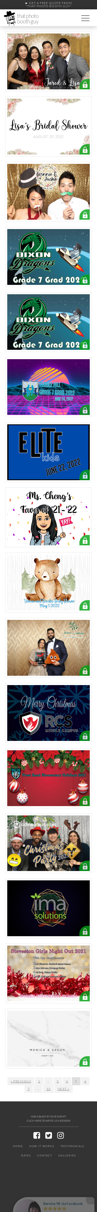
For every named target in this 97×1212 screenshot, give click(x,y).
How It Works (41, 1146)
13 (48, 1089)
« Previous (21, 1081)
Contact (44, 1155)
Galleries (67, 1155)
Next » (64, 1089)
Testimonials (72, 1146)
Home (18, 1146)
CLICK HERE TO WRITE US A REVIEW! (49, 1120)
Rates (26, 1155)
